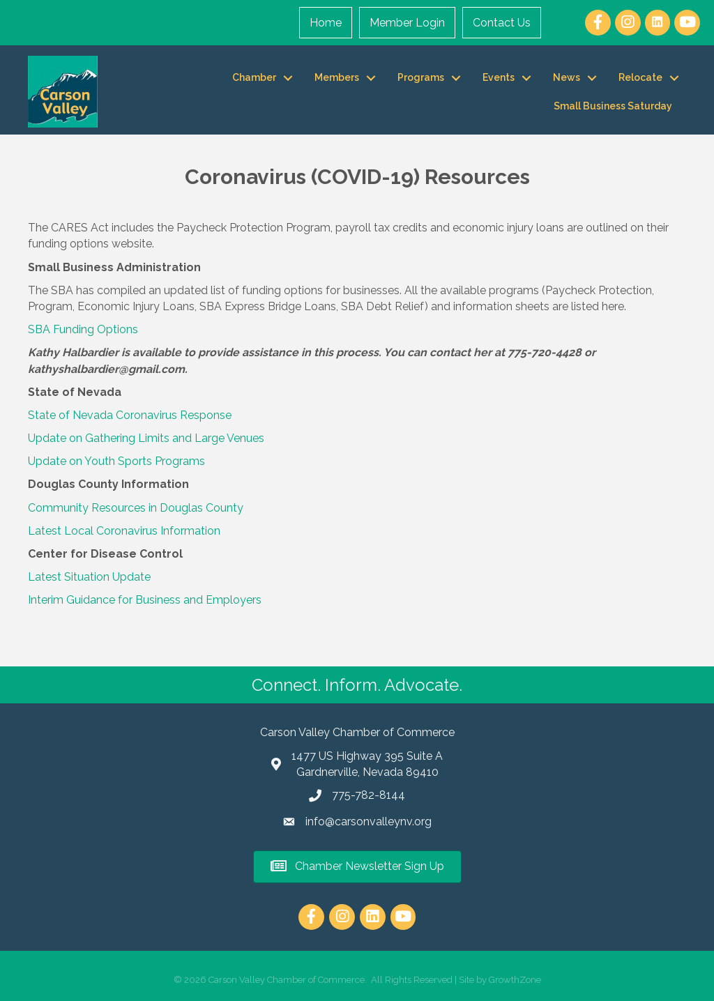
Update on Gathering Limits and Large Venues (146, 438)
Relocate (640, 77)
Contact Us (502, 22)
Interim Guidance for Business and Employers (144, 599)
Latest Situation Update (89, 576)
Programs (420, 77)
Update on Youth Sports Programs (116, 461)
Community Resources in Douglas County (135, 507)
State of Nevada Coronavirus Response (129, 415)
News (566, 77)
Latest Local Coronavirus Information (124, 530)
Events (499, 77)
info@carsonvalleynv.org (368, 821)
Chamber (254, 77)
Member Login (407, 22)
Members (336, 77)
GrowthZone (515, 980)
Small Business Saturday (613, 106)
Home (326, 22)
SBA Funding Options (83, 329)
